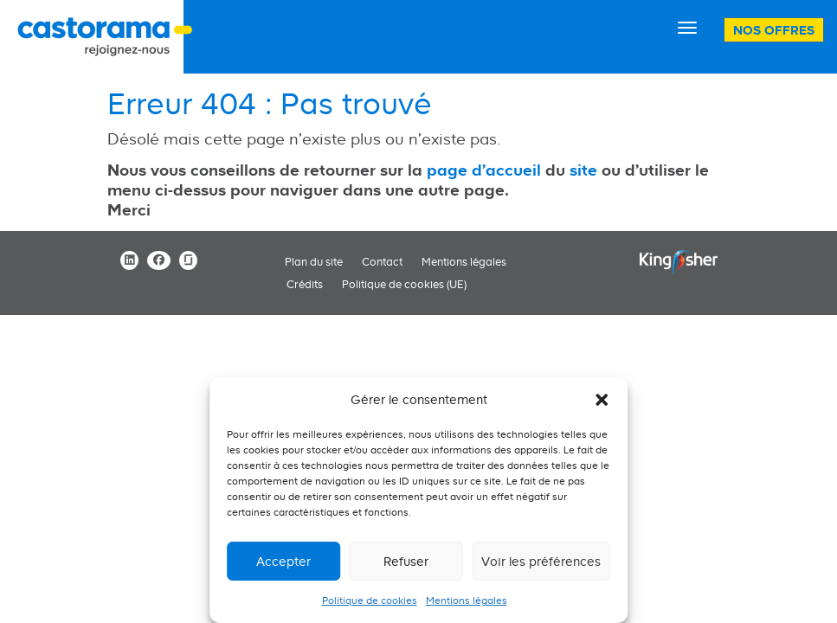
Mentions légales (466, 600)
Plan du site (314, 261)
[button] (601, 399)
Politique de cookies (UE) (404, 284)
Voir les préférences (541, 561)
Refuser (405, 561)
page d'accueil (484, 169)
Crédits (305, 284)
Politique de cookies (369, 600)
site (583, 169)
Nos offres (773, 29)
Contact (382, 261)
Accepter (283, 561)
